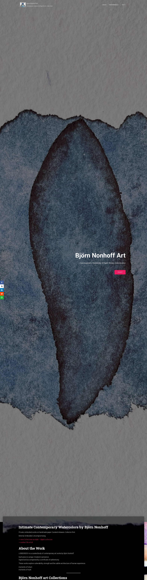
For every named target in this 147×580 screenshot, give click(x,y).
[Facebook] (2, 282)
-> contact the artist (26, 542)
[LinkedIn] (2, 290)
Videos (104, 5)
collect (120, 272)
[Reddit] (2, 294)
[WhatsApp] (2, 297)
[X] (2, 286)
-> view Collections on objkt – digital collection (35, 539)
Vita (124, 5)
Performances (114, 5)
